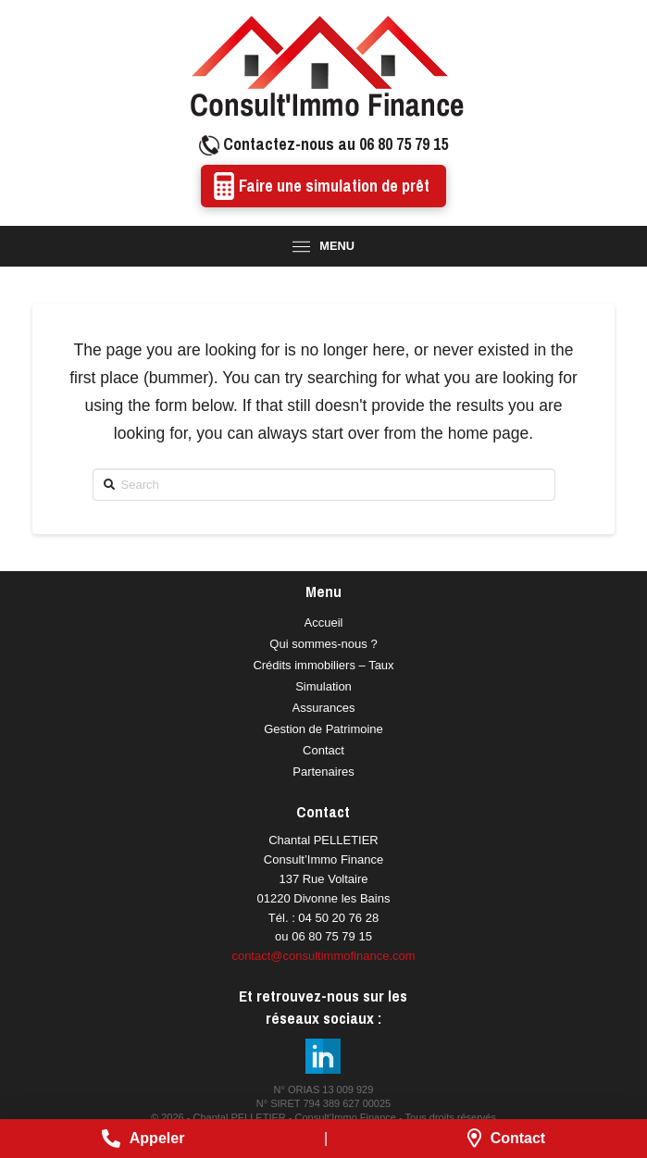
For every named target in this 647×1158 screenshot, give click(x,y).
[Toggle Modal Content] (323, 246)
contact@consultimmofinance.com (323, 956)
